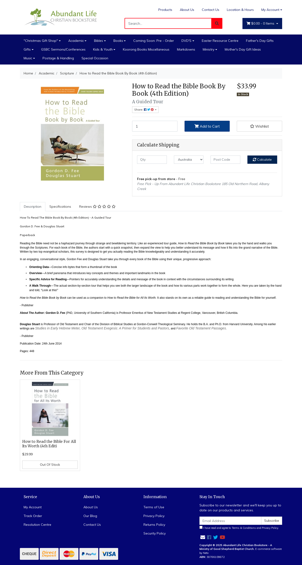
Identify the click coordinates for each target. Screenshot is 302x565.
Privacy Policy (153, 516)
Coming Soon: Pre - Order (153, 41)
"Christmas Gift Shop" (41, 41)
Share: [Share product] (144, 109)
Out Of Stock (50, 464)
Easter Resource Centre (220, 41)
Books (118, 41)
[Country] (189, 159)
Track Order (33, 516)
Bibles (98, 41)
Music (28, 58)
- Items (260, 23)
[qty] (152, 159)
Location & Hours (240, 10)
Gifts (27, 49)
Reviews (97, 206)
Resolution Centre (37, 524)
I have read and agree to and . (239, 528)
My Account (33, 507)
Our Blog (90, 516)
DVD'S (186, 41)
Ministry (208, 49)
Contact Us (210, 10)
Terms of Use (153, 507)
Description (32, 206)
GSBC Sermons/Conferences (63, 49)
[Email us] (202, 537)
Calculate (262, 159)
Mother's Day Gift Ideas (243, 49)
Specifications (60, 206)
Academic (76, 41)
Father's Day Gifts (260, 41)
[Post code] (225, 159)
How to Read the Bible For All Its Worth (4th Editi (49, 443)
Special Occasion (95, 58)
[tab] (32, 206)
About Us (187, 10)
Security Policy (154, 533)
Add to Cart (207, 126)
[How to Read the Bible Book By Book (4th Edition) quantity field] (154, 126)
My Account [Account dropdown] (270, 10)
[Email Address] (230, 521)
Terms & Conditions (244, 528)
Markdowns (186, 49)
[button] (259, 126)
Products (165, 10)
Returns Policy (154, 524)
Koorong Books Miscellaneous (146, 49)
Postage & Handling (58, 58)
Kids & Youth (103, 49)
